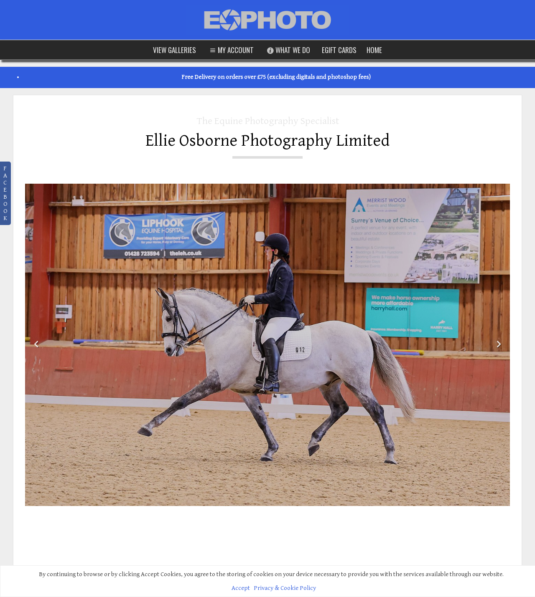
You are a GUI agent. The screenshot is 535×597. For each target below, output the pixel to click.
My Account (231, 50)
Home (374, 50)
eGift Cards (339, 50)
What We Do (287, 50)
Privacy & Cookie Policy (285, 588)
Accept (241, 588)
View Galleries (174, 50)
